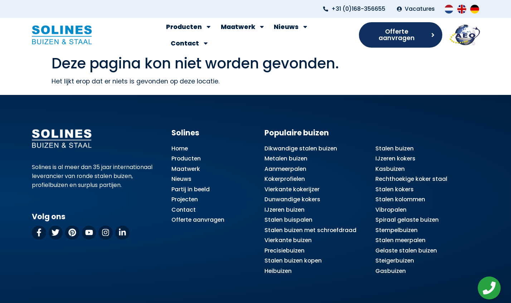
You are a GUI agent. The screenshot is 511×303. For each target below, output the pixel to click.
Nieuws (291, 27)
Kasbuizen (390, 169)
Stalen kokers (394, 189)
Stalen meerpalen (400, 240)
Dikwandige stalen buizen (300, 148)
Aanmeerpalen (285, 169)
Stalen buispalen (288, 220)
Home (179, 148)
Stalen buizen (394, 148)
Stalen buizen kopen (293, 260)
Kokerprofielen (284, 179)
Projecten (184, 199)
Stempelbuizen (396, 230)
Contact (190, 43)
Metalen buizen (285, 158)
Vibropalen (391, 210)
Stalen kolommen (400, 199)
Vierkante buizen (288, 240)
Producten (189, 27)
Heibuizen (278, 271)
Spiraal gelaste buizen (407, 220)
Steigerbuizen (394, 260)
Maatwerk (243, 27)
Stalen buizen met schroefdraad (310, 230)
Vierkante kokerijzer (292, 189)
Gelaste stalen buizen (406, 250)
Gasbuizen (390, 271)
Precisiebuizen (284, 250)
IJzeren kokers (395, 158)
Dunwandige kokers (292, 199)
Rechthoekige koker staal (411, 179)
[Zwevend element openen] (491, 287)
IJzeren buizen (284, 210)
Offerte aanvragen (197, 220)
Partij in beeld (190, 189)
